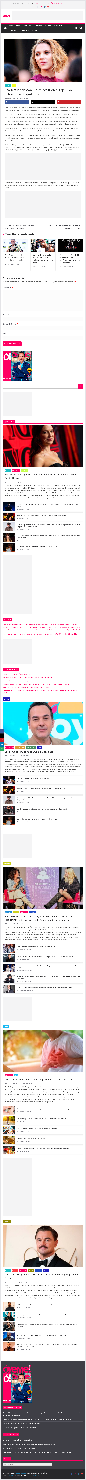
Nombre (6, 314)
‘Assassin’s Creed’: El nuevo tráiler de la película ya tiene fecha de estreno (70, 259)
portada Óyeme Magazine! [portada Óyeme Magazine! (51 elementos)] (64, 630)
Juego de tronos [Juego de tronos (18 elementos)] (37, 627)
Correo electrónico (10, 324)
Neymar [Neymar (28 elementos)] (53, 630)
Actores (8, 85)
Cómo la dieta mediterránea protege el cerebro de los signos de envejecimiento (43, 1149)
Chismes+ (25, 30)
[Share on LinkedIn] (2, 744)
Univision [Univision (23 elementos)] (39, 634)
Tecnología (58, 26)
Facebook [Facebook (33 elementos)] (6, 627)
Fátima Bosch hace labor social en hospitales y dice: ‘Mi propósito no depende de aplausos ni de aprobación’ (48, 977)
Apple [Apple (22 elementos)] (10, 624)
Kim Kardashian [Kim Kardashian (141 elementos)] (63, 627)
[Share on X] (43, 102)
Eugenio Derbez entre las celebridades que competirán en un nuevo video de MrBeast (45, 957)
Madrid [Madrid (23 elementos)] (14, 630)
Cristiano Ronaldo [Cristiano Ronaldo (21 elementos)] (56, 624)
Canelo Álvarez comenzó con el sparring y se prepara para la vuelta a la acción (42, 809)
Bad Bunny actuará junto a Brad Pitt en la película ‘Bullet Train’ (14, 257)
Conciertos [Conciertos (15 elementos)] (47, 624)
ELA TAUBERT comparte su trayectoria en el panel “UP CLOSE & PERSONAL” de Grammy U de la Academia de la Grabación (39, 918)
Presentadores (20, 747)
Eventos (39, 26)
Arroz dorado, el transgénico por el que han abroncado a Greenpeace (66, 226)
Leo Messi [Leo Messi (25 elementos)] (9, 630)
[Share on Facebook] (17, 102)
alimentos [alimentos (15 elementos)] (5, 624)
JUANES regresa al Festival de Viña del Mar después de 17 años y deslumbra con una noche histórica (47, 1325)
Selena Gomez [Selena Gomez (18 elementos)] (18, 634)
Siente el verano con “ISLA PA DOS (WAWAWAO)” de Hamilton (37, 546)
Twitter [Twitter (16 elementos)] (35, 634)
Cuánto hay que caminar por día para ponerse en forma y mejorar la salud (41, 1119)
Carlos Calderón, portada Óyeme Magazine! (48, 3)
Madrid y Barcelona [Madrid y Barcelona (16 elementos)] (21, 630)
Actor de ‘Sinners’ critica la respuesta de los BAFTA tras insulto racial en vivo (42, 1335)
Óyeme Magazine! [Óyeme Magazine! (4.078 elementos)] (66, 634)
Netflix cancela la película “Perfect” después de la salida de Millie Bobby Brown (40, 476)
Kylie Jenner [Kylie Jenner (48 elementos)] (74, 627)
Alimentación (14, 30)
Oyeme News (28, 26)
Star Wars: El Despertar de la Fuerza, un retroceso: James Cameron (18, 226)
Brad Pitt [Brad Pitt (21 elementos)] (36, 624)
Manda (5, 1419)
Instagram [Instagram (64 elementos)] (15, 627)
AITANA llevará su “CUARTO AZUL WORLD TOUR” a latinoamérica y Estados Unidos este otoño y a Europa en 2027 (48, 536)
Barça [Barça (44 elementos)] (32, 624)
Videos (34, 30)
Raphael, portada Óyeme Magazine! (28, 1423)
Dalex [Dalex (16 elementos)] (71, 624)
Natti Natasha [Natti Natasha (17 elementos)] (43, 630)
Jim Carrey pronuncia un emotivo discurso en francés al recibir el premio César (43, 1315)
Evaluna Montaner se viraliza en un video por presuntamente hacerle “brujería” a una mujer (40, 1419)
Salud (16, 1075)
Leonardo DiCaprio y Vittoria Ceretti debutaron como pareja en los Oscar (41, 1276)
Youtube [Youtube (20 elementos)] (52, 634)
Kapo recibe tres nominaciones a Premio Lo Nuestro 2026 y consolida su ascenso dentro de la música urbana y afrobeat (47, 1345)
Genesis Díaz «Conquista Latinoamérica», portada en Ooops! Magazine (26, 1413)
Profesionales (31, 747)
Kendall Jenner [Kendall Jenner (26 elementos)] (53, 627)
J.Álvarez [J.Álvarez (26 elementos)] (21, 627)
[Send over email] (2, 749)
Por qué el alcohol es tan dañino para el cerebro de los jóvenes (37, 1129)
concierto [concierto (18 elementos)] (42, 624)
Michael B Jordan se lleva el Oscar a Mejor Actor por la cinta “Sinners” (39, 1305)
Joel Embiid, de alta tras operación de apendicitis (18, 681)
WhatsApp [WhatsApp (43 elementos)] (46, 634)
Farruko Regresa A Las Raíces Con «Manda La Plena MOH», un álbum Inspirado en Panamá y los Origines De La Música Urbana (48, 526)
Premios (31, 1270)
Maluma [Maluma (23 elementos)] (29, 630)
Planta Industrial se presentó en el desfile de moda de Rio (36, 947)
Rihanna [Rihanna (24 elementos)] (5, 634)
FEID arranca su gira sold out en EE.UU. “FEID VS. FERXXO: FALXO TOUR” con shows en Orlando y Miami (48, 505)
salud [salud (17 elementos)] (9, 634)
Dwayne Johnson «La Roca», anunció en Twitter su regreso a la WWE (42, 259)
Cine (14, 85)
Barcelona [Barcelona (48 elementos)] (15, 624)
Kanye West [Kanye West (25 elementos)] (45, 627)
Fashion (48, 26)
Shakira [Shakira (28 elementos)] (24, 634)
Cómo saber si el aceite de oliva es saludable (31, 1139)
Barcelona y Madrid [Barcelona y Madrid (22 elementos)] (24, 624)
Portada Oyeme (14, 26)
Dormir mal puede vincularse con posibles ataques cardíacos (38, 1079)
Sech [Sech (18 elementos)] (12, 634)
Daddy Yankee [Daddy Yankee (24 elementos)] (65, 624)
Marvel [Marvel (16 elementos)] (33, 630)
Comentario (8, 288)
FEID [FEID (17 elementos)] (10, 627)
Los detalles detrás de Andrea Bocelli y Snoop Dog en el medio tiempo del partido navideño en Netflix (48, 967)
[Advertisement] (47, 15)
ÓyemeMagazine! (23, 98)
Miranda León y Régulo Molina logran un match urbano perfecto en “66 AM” (42, 515)
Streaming (24, 470)
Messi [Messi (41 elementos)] (37, 630)
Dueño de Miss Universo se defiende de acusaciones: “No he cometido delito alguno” (44, 988)
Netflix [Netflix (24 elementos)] (48, 630)
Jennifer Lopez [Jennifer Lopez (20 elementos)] (28, 627)
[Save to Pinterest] (69, 102)
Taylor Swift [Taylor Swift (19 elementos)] (30, 634)
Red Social (32, 912)
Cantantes (8, 912)
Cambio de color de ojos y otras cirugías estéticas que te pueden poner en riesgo (43, 1109)
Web (4, 333)
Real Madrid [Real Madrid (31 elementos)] (76, 630)
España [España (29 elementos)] (75, 624)
